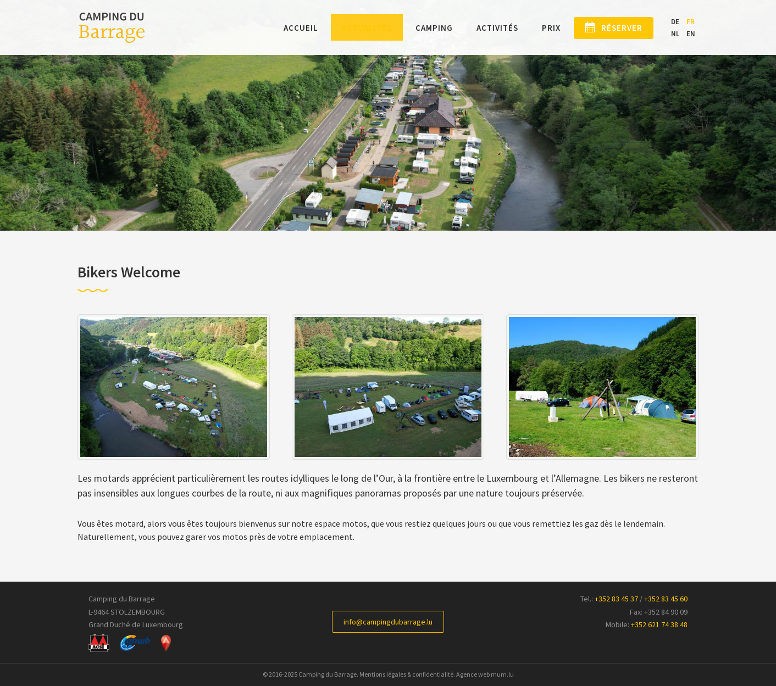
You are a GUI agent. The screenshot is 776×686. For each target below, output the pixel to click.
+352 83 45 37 (616, 599)
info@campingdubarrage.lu (388, 622)
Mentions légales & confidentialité (406, 674)
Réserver (614, 28)
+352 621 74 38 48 (659, 624)
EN (690, 34)
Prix (536, 28)
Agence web (473, 674)
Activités (482, 28)
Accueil (286, 28)
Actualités (352, 28)
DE (675, 22)
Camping (419, 28)
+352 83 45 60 (666, 599)
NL (675, 34)
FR (690, 22)
